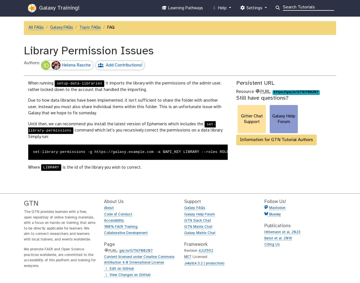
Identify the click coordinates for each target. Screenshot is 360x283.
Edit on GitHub (119, 269)
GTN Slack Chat (197, 220)
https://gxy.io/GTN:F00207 (296, 92)
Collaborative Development (126, 233)
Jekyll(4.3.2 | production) (204, 263)
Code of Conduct (118, 214)
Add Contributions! (118, 66)
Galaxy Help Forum (199, 214)
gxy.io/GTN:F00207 (136, 251)
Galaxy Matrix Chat (199, 233)
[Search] (308, 7)
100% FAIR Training (121, 227)
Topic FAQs (90, 27)
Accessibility (114, 220)
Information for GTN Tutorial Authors (276, 139)
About (109, 208)
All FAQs (36, 27)
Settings (252, 9)
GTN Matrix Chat (198, 227)
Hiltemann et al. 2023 (282, 232)
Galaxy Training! (54, 8)
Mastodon (277, 208)
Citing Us (272, 244)
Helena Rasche (66, 65)
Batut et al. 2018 (278, 238)
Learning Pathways (182, 9)
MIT (188, 257)
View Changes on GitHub (127, 275)
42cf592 (206, 251)
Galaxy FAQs (61, 27)
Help (220, 9)
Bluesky (274, 214)
